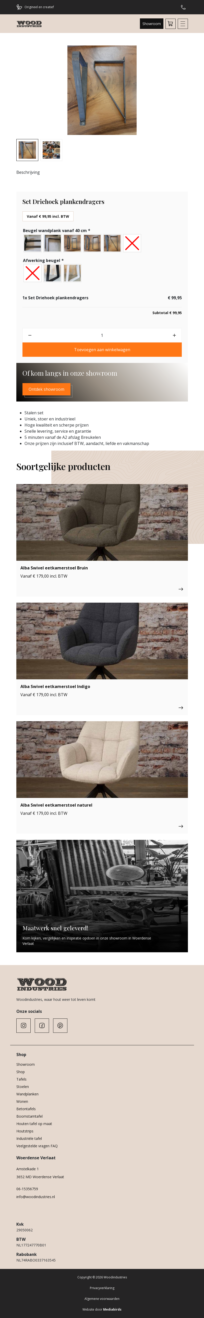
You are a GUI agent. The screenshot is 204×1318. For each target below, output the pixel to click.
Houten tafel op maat (34, 1123)
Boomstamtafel (29, 1116)
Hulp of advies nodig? (183, 7)
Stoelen (22, 1086)
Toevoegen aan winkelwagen (102, 349)
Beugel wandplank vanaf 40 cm (57, 230)
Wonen (22, 1101)
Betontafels (26, 1108)
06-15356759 (27, 1188)
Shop (20, 1071)
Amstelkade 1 (27, 1168)
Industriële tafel (29, 1138)
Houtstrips (24, 1131)
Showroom (151, 23)
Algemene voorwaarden (102, 1299)
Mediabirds (112, 1309)
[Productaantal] (102, 335)
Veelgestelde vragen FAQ (37, 1145)
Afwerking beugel (44, 260)
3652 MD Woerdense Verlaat (40, 1176)
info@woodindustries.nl (35, 1196)
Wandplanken (27, 1094)
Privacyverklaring (102, 1288)
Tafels (21, 1079)
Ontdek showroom (46, 389)
